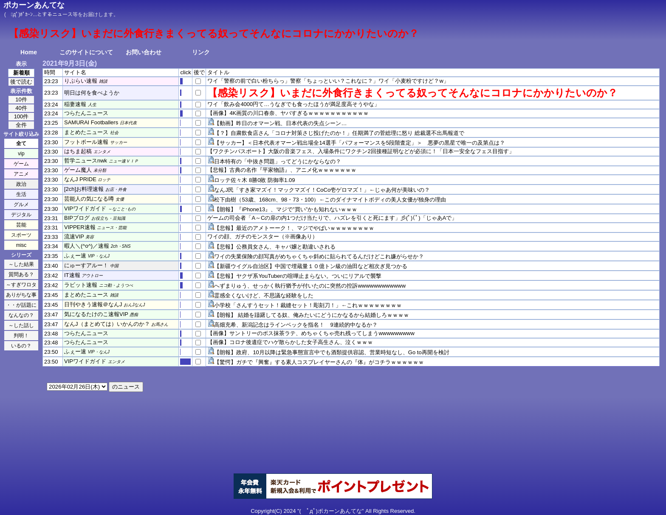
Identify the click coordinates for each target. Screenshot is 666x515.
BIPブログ (77, 218)
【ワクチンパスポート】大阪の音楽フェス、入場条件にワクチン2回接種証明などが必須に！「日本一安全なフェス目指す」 (360, 151)
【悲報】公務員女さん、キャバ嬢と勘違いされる (275, 247)
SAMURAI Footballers (91, 122)
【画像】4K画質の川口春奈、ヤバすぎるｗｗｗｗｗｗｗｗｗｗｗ (288, 113)
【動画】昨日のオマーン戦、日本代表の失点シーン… (280, 123)
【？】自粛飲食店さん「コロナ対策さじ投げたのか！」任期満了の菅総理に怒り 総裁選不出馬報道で (339, 133)
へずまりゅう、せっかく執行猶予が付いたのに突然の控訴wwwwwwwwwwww (310, 286)
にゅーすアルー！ (86, 265)
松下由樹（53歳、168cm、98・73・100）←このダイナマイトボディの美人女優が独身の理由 (330, 199)
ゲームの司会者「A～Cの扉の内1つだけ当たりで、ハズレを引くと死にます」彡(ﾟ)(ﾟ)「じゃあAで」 (332, 218)
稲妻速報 (75, 104)
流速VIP (74, 236)
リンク (201, 52)
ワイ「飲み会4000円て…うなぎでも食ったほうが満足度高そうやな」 (293, 104)
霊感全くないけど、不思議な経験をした (263, 295)
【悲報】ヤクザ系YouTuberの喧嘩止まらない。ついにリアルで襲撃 (297, 276)
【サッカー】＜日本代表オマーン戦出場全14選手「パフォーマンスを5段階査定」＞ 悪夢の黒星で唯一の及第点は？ (359, 143)
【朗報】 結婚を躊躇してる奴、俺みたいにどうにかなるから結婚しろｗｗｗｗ (311, 315)
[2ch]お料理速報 (84, 189)
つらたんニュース (86, 113)
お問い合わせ (143, 52)
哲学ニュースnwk (85, 160)
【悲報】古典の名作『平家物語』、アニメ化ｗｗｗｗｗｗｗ (281, 170)
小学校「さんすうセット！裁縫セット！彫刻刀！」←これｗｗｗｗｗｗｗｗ (308, 305)
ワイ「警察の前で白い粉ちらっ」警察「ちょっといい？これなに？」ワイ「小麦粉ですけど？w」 (328, 81)
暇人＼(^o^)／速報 (86, 246)
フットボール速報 (86, 142)
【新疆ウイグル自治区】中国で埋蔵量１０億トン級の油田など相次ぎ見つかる (310, 266)
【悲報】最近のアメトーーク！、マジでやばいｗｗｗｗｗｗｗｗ (294, 228)
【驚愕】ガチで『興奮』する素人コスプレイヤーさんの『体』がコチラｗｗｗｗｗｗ (319, 362)
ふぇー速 (75, 255)
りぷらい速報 (80, 81)
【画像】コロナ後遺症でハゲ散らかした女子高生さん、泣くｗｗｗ (290, 342)
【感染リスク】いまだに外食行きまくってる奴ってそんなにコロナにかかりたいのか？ (412, 92)
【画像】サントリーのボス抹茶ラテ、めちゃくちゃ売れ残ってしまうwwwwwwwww (311, 333)
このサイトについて (86, 52)
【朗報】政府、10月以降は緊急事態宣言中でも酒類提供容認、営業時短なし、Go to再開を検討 (331, 352)
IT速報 (72, 275)
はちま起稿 (78, 151)
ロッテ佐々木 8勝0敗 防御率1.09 (254, 180)
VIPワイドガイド (85, 208)
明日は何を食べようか (91, 93)
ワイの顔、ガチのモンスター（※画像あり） (262, 236)
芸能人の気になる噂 (89, 199)
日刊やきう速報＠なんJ (93, 304)
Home (28, 52)
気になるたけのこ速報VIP (96, 314)
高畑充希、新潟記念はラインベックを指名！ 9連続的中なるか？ (295, 325)
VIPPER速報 (80, 227)
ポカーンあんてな (34, 5)
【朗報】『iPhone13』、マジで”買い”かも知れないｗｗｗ (285, 209)
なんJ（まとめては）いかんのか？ (107, 324)
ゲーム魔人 (78, 170)
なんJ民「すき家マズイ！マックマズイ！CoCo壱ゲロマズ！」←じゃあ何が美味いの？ (322, 190)
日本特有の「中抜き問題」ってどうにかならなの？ (277, 161)
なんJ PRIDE (80, 179)
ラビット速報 (80, 285)
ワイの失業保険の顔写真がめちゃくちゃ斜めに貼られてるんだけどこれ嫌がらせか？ (319, 256)
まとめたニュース (86, 132)
